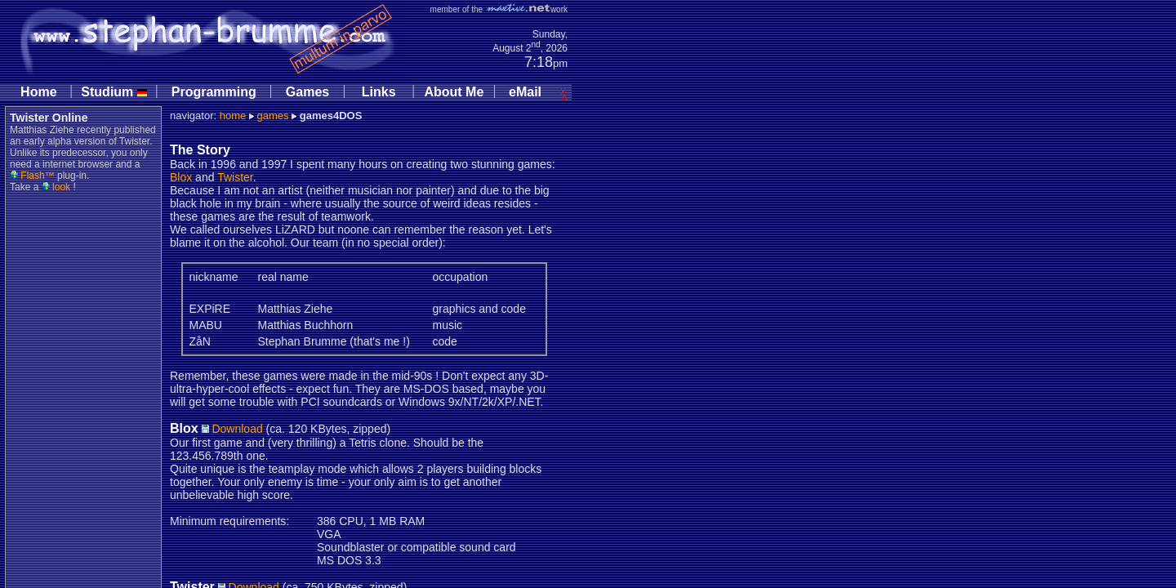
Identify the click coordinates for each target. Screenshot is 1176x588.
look (56, 187)
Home (38, 92)
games (272, 115)
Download (232, 428)
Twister (235, 177)
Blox (181, 177)
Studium (113, 92)
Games (307, 92)
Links (379, 92)
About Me (453, 92)
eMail (525, 92)
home (233, 115)
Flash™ (32, 175)
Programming (214, 92)
